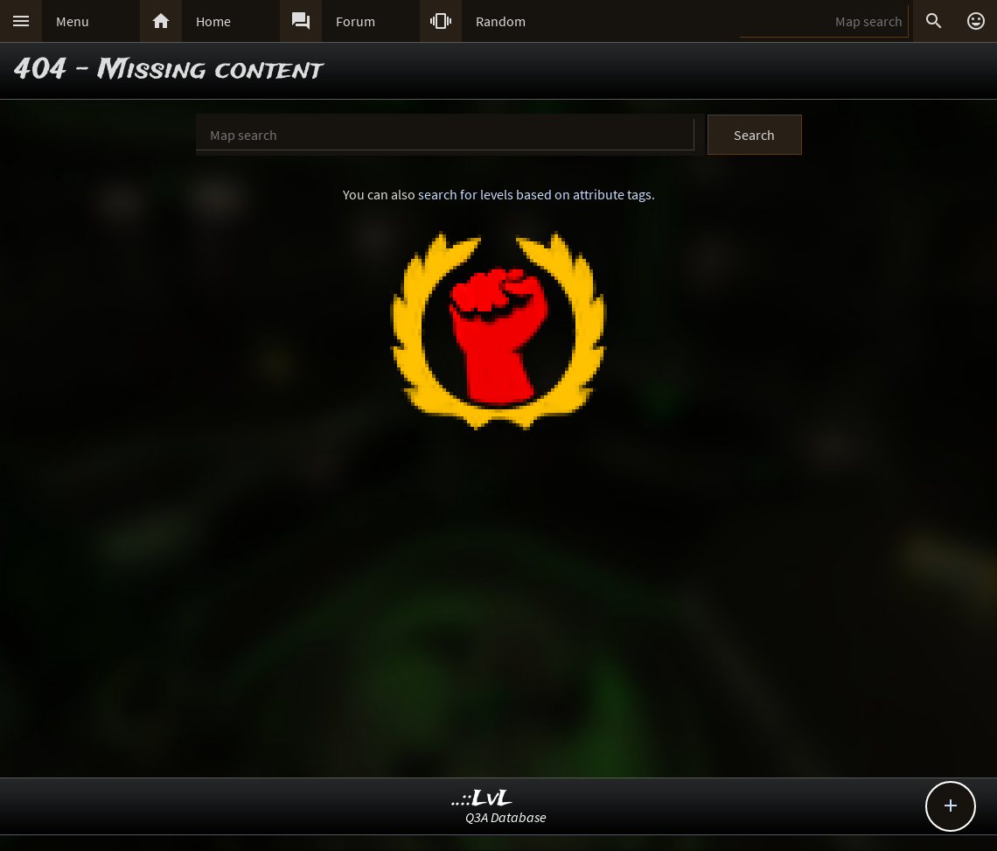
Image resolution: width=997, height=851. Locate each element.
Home (213, 21)
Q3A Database (506, 817)
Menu (72, 21)
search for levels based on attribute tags (535, 194)
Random (501, 21)
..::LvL (482, 799)
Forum (355, 21)
